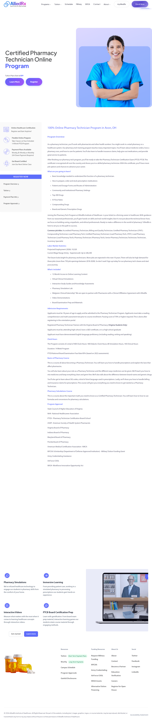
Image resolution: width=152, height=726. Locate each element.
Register (34, 82)
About (107, 4)
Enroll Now (139, 4)
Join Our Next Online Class (21, 164)
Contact (96, 4)
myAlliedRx (121, 4)
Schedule (69, 4)
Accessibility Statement (139, 715)
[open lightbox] (117, 600)
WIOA (87, 4)
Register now (20, 177)
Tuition (58, 4)
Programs (46, 4)
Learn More (15, 82)
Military (79, 4)
